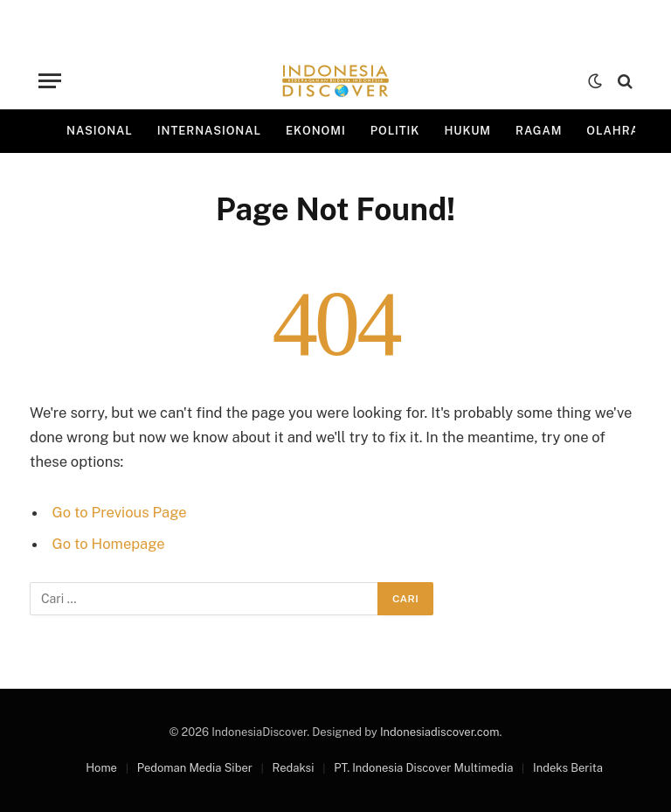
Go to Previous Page (119, 512)
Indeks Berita (568, 767)
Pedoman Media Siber (194, 767)
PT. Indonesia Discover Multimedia (423, 767)
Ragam (538, 130)
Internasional (209, 130)
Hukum (467, 130)
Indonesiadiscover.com (439, 732)
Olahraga (621, 130)
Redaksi (294, 767)
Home (101, 767)
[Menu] (49, 81)
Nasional (99, 130)
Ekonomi (316, 130)
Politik (395, 130)
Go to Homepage (108, 543)
